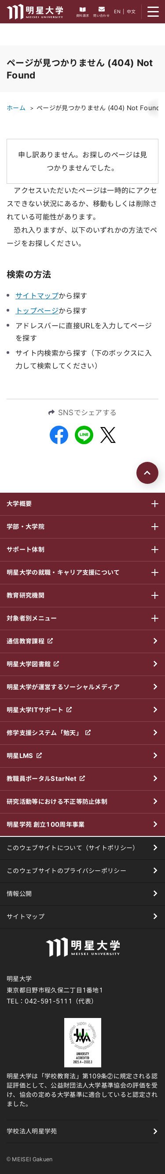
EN (117, 11)
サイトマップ (37, 295)
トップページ (37, 310)
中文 (131, 11)
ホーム (16, 108)
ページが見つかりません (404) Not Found (99, 108)
